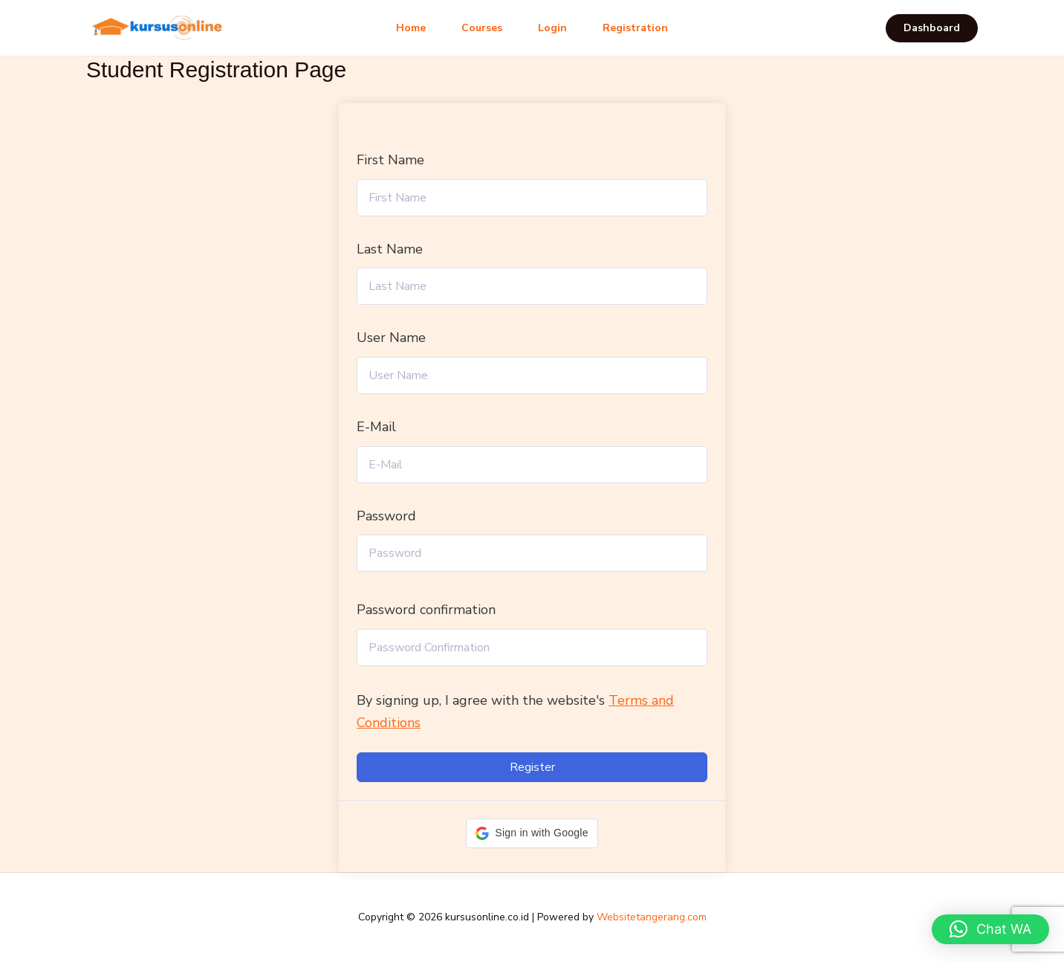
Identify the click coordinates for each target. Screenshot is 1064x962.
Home (411, 28)
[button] (932, 28)
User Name (391, 337)
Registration (635, 28)
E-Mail (376, 427)
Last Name (390, 249)
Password (386, 516)
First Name (390, 160)
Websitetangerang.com (652, 917)
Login (552, 28)
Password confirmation (426, 610)
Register (532, 767)
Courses (481, 28)
